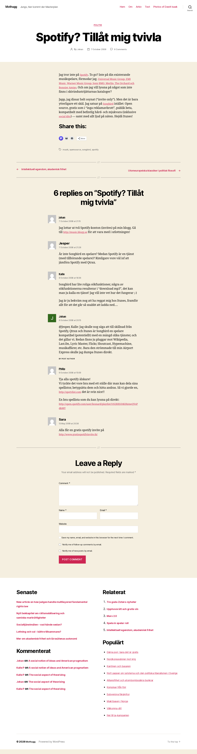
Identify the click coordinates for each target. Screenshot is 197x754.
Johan (79, 50)
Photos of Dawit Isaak (165, 6)
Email (103, 511)
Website (63, 524)
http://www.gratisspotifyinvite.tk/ (81, 435)
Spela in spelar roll (119, 623)
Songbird (109, 104)
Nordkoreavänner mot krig (124, 659)
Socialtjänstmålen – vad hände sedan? (42, 625)
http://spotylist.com (72, 392)
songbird (87, 150)
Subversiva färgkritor (121, 699)
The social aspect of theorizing (51, 683)
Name (62, 511)
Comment (64, 484)
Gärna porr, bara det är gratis (126, 652)
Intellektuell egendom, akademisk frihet (134, 630)
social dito (66, 117)
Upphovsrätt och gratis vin (125, 609)
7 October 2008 (98, 50)
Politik (98, 26)
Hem (122, 6)
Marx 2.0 (113, 616)
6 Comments (121, 50)
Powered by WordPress (53, 746)
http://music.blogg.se (77, 232)
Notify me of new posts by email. (77, 551)
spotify (96, 150)
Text (147, 6)
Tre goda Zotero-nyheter (124, 602)
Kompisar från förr (119, 692)
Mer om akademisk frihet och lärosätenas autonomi (51, 639)
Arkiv (139, 6)
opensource (76, 150)
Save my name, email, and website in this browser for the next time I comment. (98, 538)
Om (130, 6)
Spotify (84, 75)
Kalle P (21, 672)
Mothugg (12, 6)
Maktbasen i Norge (119, 706)
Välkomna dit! (116, 713)
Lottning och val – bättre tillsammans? (42, 632)
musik (66, 150)
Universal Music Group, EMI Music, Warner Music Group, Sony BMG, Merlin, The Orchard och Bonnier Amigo (97, 84)
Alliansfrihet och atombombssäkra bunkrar (135, 684)
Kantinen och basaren (121, 666)
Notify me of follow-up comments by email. (82, 545)
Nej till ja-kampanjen (120, 720)
